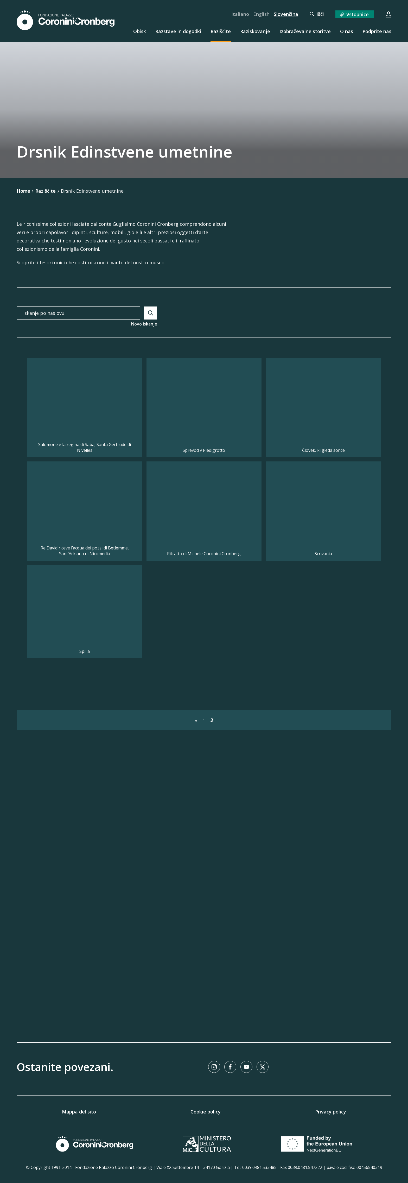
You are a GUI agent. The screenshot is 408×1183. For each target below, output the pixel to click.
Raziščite (46, 191)
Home (23, 191)
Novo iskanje (144, 324)
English (261, 14)
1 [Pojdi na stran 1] (203, 1012)
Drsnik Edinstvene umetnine (92, 191)
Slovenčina (286, 14)
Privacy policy (330, 1112)
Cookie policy (205, 1112)
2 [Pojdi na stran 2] (211, 1011)
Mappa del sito (79, 1112)
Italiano (240, 14)
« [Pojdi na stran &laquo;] (196, 1012)
